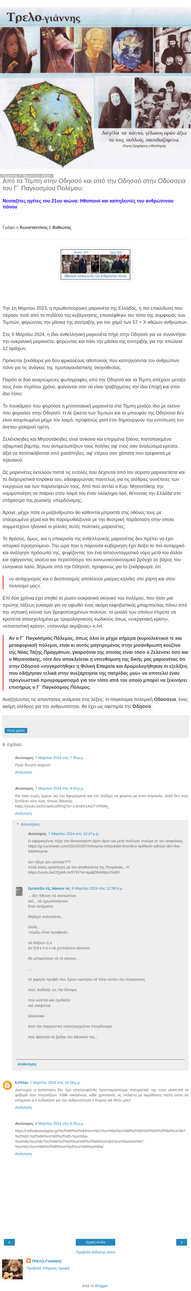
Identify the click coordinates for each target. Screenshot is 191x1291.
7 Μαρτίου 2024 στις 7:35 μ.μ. (59, 758)
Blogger (101, 1286)
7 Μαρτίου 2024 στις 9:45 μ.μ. (59, 788)
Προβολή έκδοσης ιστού (95, 1252)
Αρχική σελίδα (95, 1242)
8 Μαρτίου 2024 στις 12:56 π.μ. (97, 888)
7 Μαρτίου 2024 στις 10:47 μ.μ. (73, 834)
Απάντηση (23, 772)
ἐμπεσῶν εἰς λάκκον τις (49, 888)
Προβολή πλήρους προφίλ (48, 1268)
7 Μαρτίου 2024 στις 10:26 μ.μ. (55, 1082)
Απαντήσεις (30, 824)
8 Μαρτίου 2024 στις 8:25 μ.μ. (59, 1123)
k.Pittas (21, 1082)
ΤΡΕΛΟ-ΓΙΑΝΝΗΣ (47, 1261)
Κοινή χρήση (16, 730)
